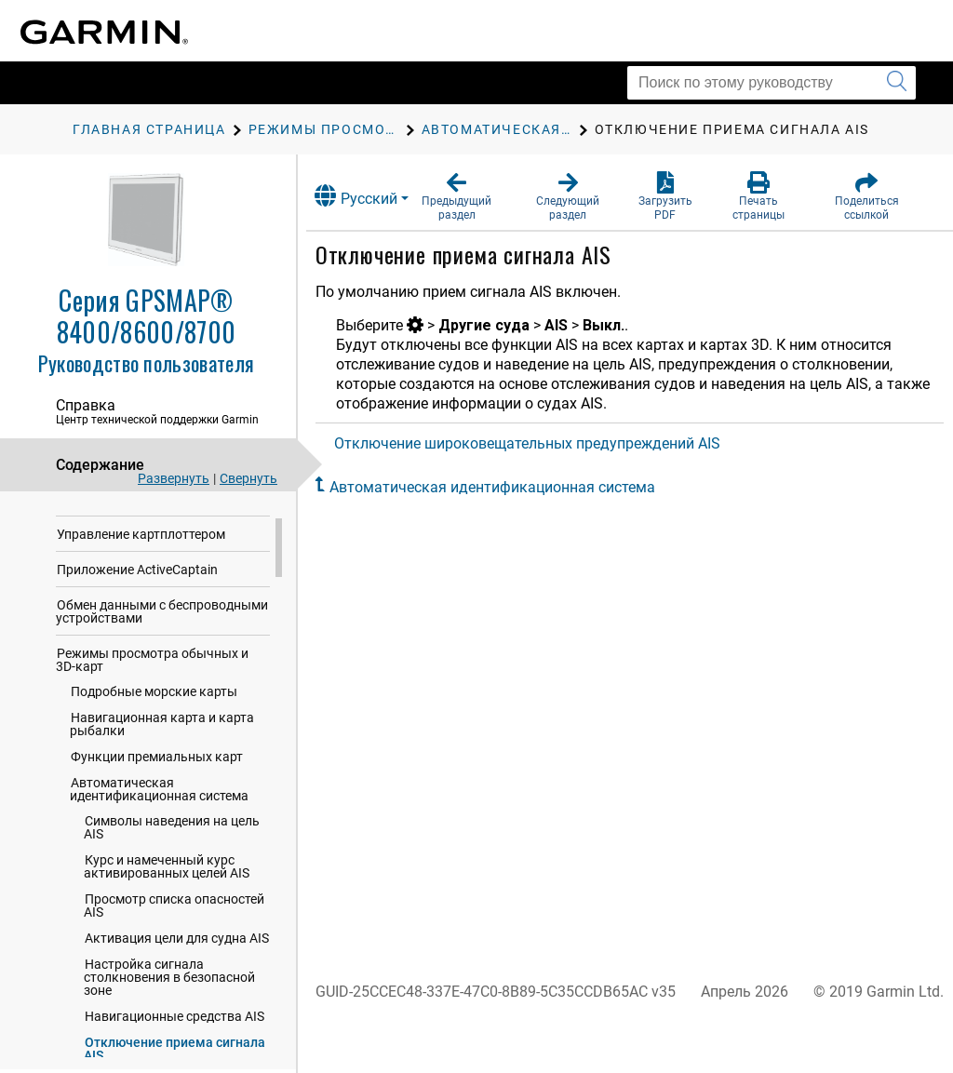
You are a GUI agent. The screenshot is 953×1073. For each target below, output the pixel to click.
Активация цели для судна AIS (177, 980)
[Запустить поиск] (897, 83)
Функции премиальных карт (157, 799)
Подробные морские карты (154, 734)
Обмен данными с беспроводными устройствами (162, 654)
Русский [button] (371, 196)
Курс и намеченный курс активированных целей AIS (166, 909)
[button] (470, 196)
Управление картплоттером (141, 577)
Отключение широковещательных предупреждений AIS (543, 443)
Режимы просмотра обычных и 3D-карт (152, 703)
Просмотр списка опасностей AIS (174, 948)
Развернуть (173, 478)
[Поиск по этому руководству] (771, 83)
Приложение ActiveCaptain (137, 612)
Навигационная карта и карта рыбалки (162, 767)
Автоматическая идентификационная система (159, 832)
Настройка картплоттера (133, 541)
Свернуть (248, 478)
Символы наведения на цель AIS (172, 870)
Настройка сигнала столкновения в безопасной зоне (169, 1019)
